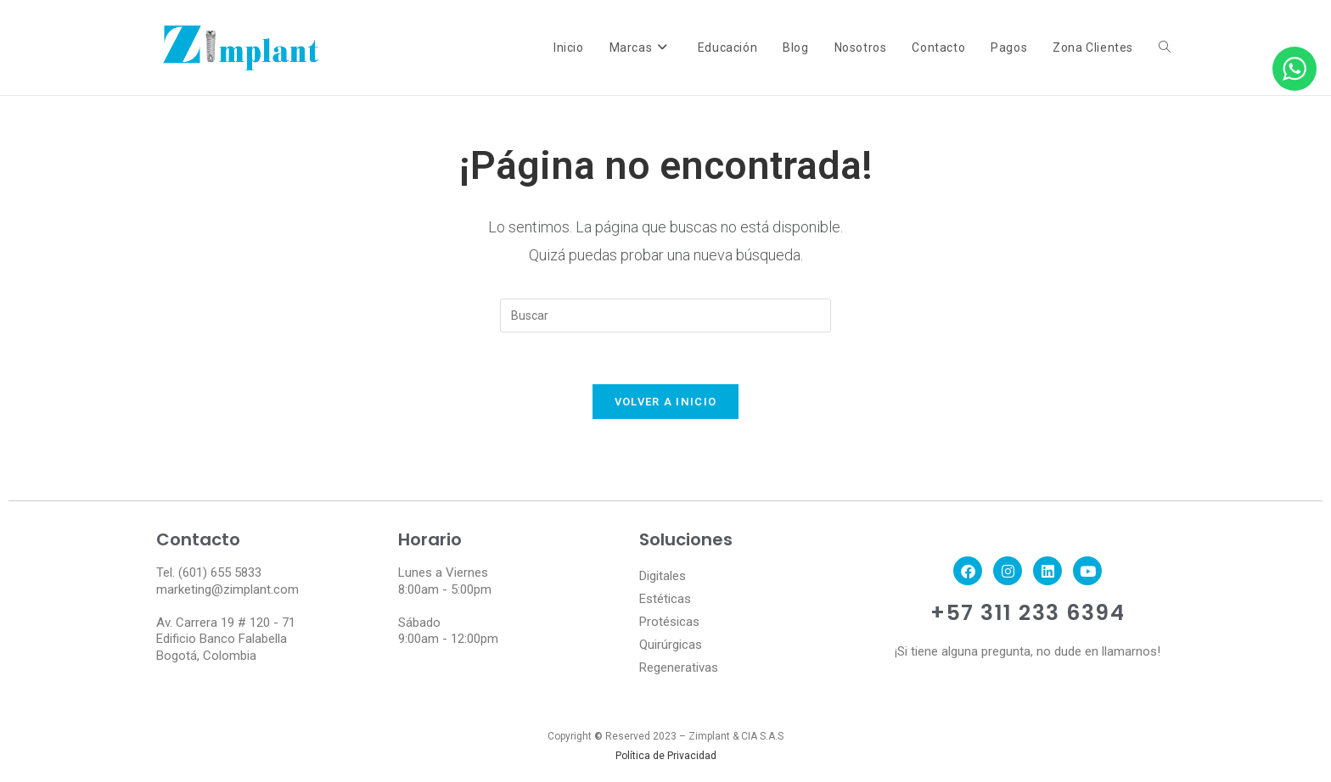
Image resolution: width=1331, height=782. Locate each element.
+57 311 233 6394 (1027, 613)
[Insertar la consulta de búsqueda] (665, 315)
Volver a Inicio (666, 401)
